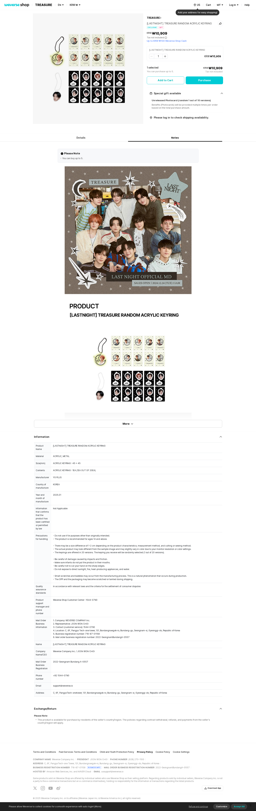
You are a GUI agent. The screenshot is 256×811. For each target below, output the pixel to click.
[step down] (151, 56)
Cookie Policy (163, 752)
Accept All (239, 806)
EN (59, 5)
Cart (208, 5)
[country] (196, 5)
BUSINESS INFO (94, 767)
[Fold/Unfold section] (185, 93)
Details (80, 137)
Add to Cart (165, 80)
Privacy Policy (145, 752)
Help (247, 5)
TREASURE (153, 17)
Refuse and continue (198, 806)
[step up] (165, 56)
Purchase (204, 80)
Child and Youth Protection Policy (117, 752)
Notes (175, 137)
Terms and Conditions (44, 752)
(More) (97, 806)
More (128, 423)
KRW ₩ (74, 5)
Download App (212, 788)
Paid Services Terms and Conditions (78, 752)
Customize (221, 806)
